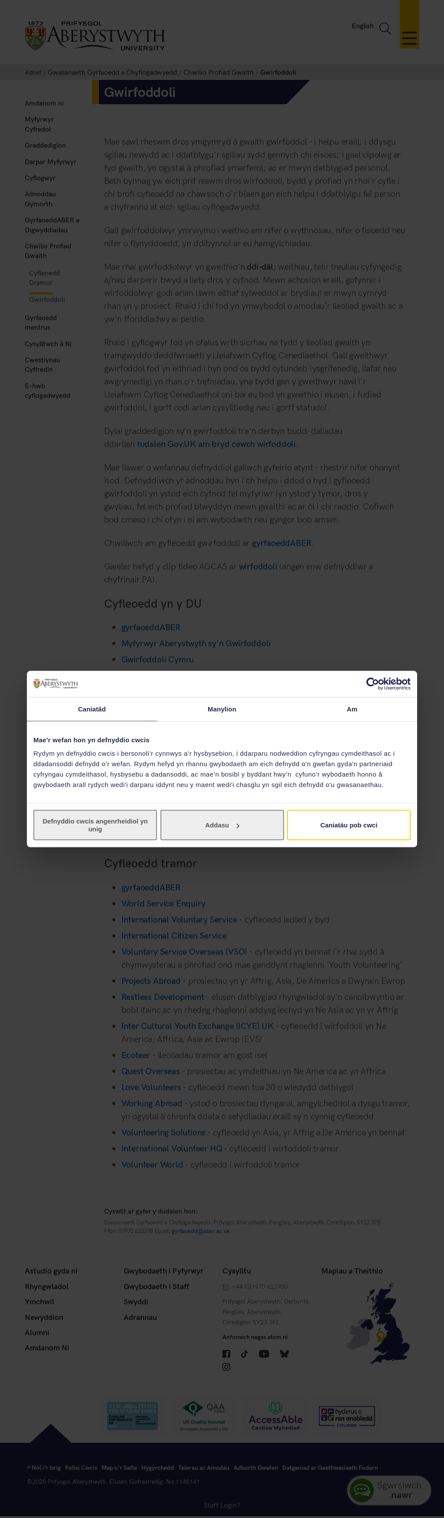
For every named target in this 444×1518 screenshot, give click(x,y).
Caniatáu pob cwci (349, 825)
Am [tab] (352, 708)
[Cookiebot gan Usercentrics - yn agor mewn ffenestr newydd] (373, 683)
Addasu (222, 825)
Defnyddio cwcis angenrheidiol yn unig (95, 825)
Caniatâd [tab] (92, 708)
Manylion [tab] (222, 708)
